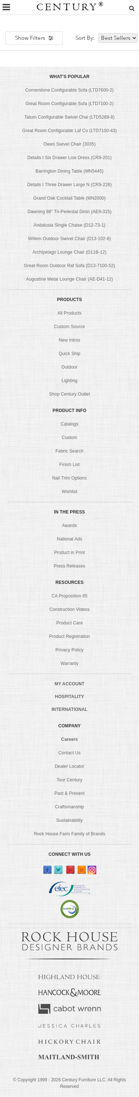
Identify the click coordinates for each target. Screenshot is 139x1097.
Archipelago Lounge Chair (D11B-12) (69, 252)
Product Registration (69, 636)
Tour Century (69, 779)
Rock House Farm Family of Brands (69, 833)
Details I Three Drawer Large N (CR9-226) (69, 184)
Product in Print (69, 552)
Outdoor (69, 367)
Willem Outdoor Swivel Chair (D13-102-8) (69, 238)
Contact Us (69, 752)
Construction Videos (69, 609)
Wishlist (69, 491)
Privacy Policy (69, 650)
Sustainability (69, 820)
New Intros (69, 340)
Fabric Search (69, 451)
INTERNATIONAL (69, 709)
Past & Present (69, 793)
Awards (69, 525)
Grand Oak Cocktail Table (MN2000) (69, 198)
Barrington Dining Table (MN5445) (69, 171)
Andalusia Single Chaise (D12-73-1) (69, 225)
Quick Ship (70, 353)
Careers (69, 739)
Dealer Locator (69, 766)
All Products (70, 313)
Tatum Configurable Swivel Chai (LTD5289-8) (69, 117)
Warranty (70, 663)
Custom (69, 437)
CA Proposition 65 (69, 595)
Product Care (69, 623)
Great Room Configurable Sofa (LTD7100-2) (70, 103)
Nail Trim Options (69, 478)
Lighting (69, 380)
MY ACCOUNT (70, 683)
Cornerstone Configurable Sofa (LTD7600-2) (69, 90)
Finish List (69, 464)
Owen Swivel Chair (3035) (69, 144)
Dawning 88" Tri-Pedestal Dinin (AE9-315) (69, 211)
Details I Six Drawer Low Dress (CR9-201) (69, 157)
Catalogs (69, 424)
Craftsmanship (69, 806)
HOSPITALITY (69, 696)
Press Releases (69, 566)
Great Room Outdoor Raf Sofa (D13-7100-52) (69, 265)
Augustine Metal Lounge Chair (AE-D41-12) (69, 279)
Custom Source (69, 326)
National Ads (69, 539)
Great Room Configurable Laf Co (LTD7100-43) (69, 130)
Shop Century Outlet (69, 394)
